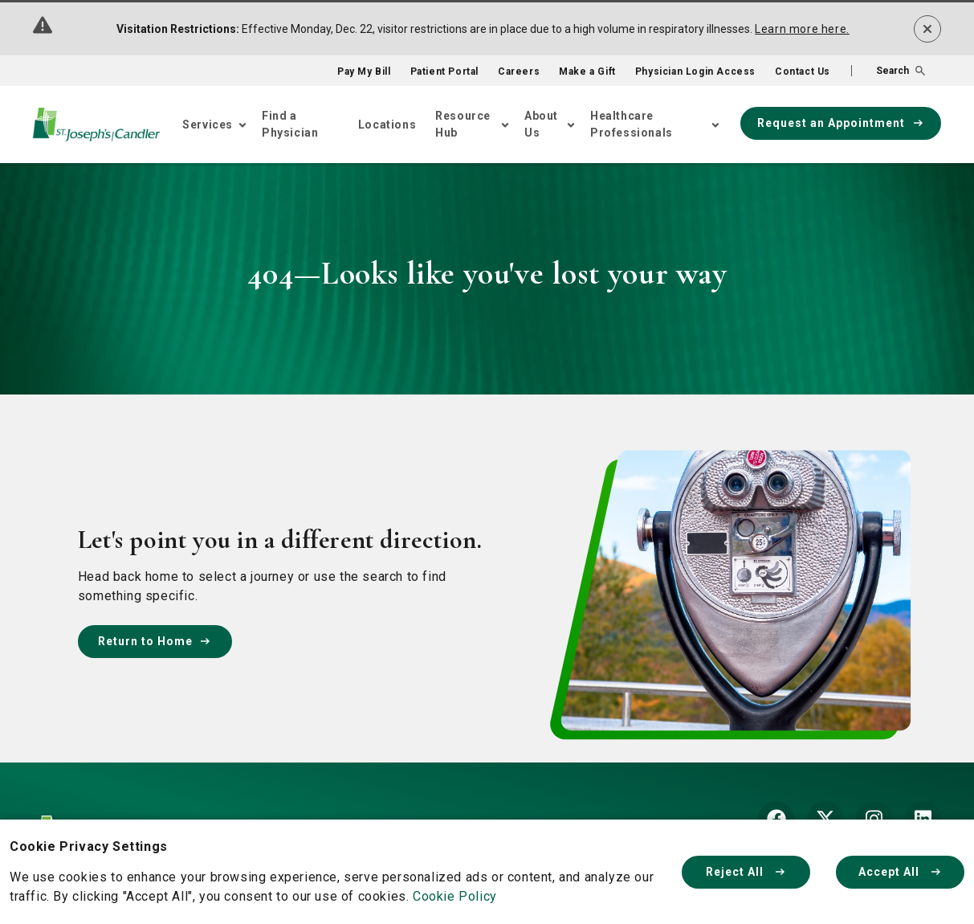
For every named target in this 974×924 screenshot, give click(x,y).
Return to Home (155, 641)
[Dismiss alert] (927, 29)
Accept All (900, 871)
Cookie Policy (455, 896)
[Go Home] (96, 124)
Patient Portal (444, 71)
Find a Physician (290, 124)
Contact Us (802, 71)
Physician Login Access (695, 71)
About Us (541, 124)
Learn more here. (802, 28)
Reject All (746, 871)
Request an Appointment (840, 123)
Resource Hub (463, 124)
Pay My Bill (364, 71)
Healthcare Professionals (631, 124)
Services (207, 124)
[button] (888, 70)
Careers (519, 71)
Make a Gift (587, 71)
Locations (387, 124)
